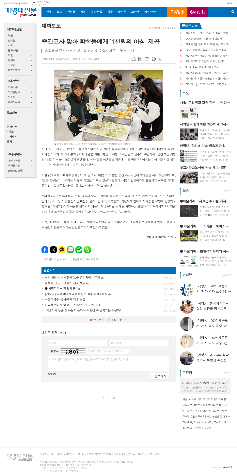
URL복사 (133, 59)
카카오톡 (61, 249)
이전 (103, 397)
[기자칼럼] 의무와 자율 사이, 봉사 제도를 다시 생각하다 (206, 422)
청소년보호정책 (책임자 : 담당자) (94, 454)
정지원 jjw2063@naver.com (55, 58)
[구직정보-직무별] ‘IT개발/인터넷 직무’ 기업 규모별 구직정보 (206, 405)
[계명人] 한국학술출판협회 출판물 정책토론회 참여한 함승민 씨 (207, 56)
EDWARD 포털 (15, 170)
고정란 (135, 12)
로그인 (230, 3)
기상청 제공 (41, 4)
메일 (147, 59)
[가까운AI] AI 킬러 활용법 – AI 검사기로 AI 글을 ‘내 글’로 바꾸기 (207, 78)
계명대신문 (14, 29)
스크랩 (160, 59)
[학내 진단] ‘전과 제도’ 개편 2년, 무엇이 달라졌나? (207, 44)
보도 (59, 12)
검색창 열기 (233, 12)
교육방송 (177, 12)
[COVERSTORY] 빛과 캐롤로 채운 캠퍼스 (206, 50)
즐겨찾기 (25, 3)
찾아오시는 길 (47, 454)
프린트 (154, 59)
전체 (48, 12)
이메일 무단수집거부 (124, 454)
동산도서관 (14, 165)
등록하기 (160, 376)
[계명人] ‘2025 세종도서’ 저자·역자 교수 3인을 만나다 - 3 (207, 73)
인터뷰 (71, 12)
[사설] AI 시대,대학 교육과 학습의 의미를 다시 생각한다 (206, 399)
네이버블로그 (70, 249)
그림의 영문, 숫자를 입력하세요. (106, 351)
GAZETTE (197, 12)
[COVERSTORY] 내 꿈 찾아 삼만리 (203, 38)
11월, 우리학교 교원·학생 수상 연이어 (204, 61)
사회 (83, 12)
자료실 (10, 131)
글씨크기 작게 (174, 59)
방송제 (11, 97)
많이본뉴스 (190, 25)
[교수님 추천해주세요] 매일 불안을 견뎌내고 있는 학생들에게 (206, 416)
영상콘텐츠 (14, 92)
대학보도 (171, 27)
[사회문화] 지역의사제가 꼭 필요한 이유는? (207, 33)
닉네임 (53, 343)
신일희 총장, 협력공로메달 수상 (201, 67)
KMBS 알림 (14, 102)
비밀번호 (116, 343)
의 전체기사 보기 (160, 237)
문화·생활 (96, 12)
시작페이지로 (12, 3)
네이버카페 (78, 249)
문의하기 (154, 454)
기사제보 (12, 136)
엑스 (53, 249)
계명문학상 (150, 12)
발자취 (122, 12)
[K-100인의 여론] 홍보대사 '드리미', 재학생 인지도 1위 (206, 411)
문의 (9, 141)
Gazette (12, 112)
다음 (114, 397)
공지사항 (12, 126)
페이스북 (44, 249)
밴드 (87, 249)
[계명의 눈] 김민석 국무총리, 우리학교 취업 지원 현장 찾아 (207, 84)
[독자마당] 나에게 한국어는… (197, 428)
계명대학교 (14, 160)
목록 (140, 59)
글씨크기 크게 (167, 59)
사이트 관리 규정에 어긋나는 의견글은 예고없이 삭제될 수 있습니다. (89, 359)
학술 (110, 12)
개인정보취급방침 (65, 454)
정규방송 (13, 87)
